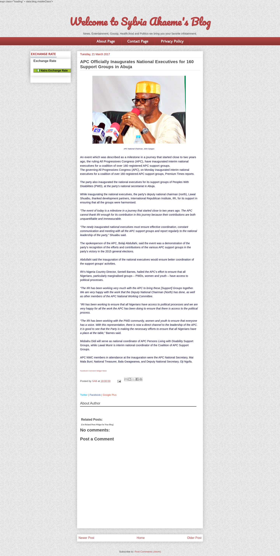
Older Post (194, 537)
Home (141, 537)
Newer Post (86, 537)
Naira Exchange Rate (52, 70)
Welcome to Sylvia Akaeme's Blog (140, 21)
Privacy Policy (172, 41)
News (104, 371)
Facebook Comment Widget (91, 371)
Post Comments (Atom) (148, 551)
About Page (105, 41)
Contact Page (137, 41)
